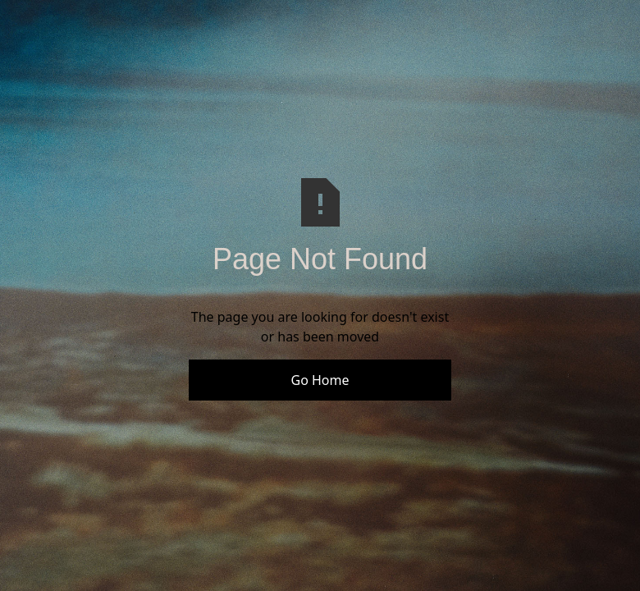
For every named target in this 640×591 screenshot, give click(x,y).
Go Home (319, 380)
